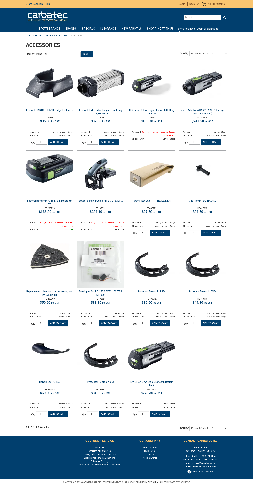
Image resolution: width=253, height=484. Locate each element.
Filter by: (30, 54)
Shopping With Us (160, 28)
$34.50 (202, 211)
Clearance (108, 28)
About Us (150, 454)
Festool (38, 35)
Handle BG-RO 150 (49, 381)
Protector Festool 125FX (151, 291)
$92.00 (100, 121)
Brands (71, 28)
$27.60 (151, 211)
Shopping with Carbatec (100, 451)
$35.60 (151, 302)
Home (33, 28)
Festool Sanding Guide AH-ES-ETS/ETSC (101, 200)
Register (194, 3)
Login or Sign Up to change (198, 30)
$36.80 (50, 121)
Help (47, 3)
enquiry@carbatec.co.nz (203, 463)
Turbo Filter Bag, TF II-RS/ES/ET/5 (151, 200)
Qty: (33, 142)
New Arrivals (131, 28)
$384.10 (100, 211)
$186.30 (151, 121)
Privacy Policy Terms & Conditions (100, 454)
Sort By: (184, 53)
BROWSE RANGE (49, 28)
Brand (39, 54)
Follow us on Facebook (200, 472)
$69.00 (50, 393)
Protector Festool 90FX (100, 381)
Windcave (99, 447)
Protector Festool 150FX (202, 291)
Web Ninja (153, 482)
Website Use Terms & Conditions (99, 458)
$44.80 (202, 302)
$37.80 (100, 302)
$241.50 (202, 121)
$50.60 (50, 302)
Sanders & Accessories (56, 35)
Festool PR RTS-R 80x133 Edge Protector (49, 110)
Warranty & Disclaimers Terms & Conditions (99, 465)
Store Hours (149, 451)
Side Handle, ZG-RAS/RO (202, 200)
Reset (87, 54)
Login (182, 3)
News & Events (150, 458)
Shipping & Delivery (100, 461)
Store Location (34, 3)
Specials (88, 28)
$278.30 (151, 393)
